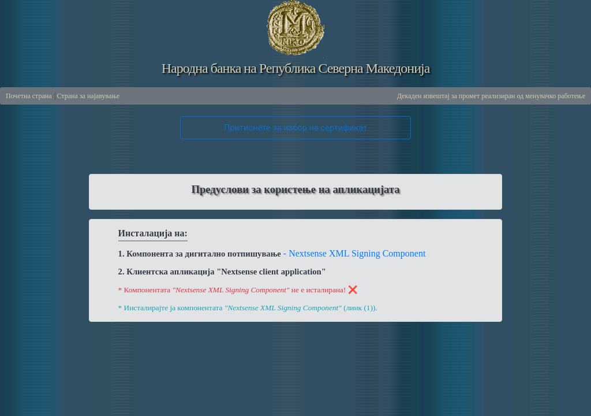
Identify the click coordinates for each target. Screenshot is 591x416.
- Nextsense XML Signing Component (354, 253)
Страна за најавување (88, 96)
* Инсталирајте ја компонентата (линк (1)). (247, 303)
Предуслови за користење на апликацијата (295, 189)
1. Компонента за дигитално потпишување (199, 253)
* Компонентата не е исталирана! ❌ (238, 289)
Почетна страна (29, 96)
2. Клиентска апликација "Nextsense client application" (222, 271)
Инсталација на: (153, 233)
